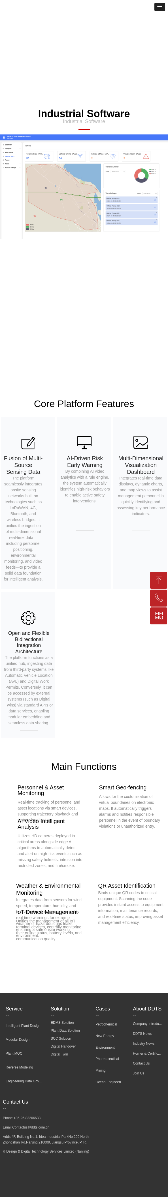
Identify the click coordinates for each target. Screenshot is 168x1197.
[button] (159, 7)
